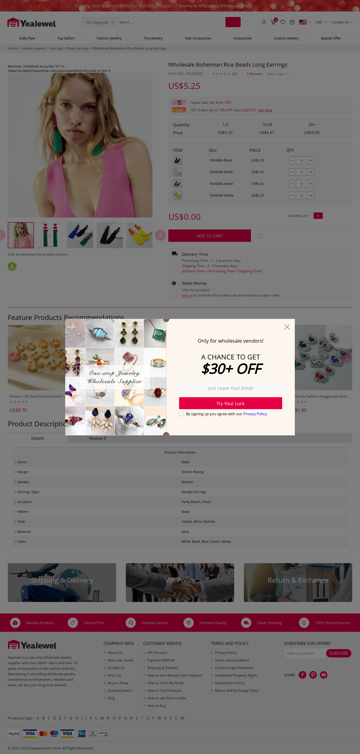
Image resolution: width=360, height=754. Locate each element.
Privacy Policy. (255, 413)
